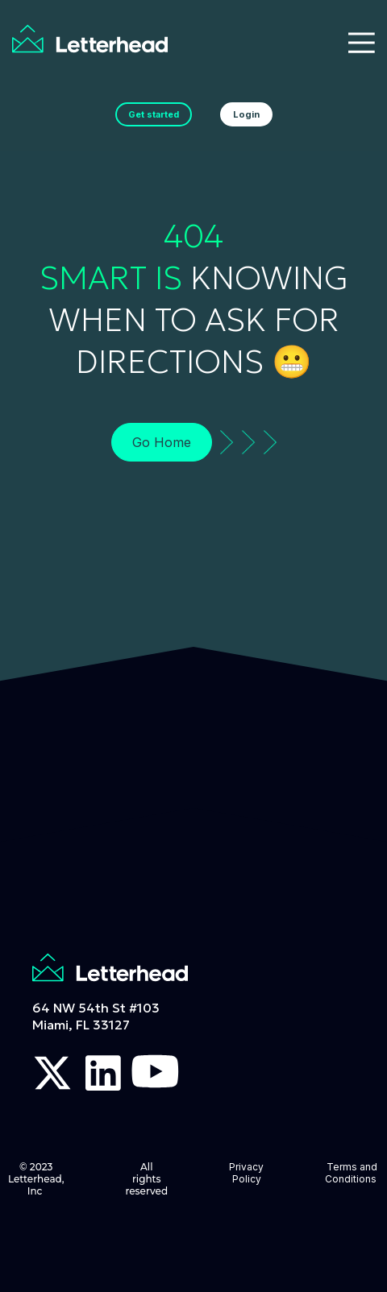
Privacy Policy (246, 1173)
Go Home (161, 442)
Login (246, 114)
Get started (153, 114)
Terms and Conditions (352, 1173)
